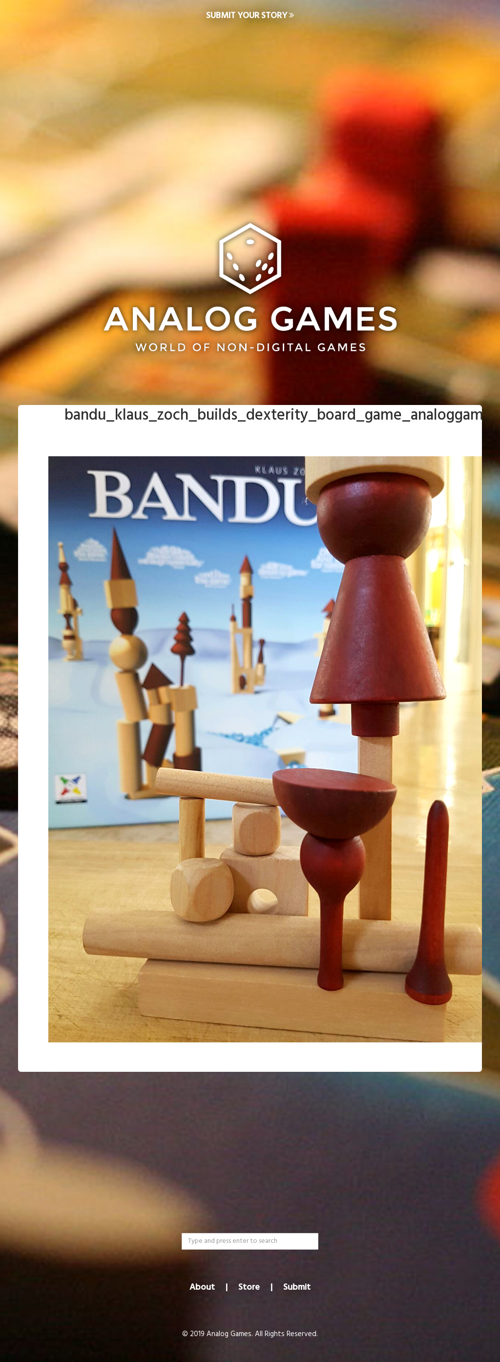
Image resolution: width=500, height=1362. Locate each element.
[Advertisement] (250, 110)
